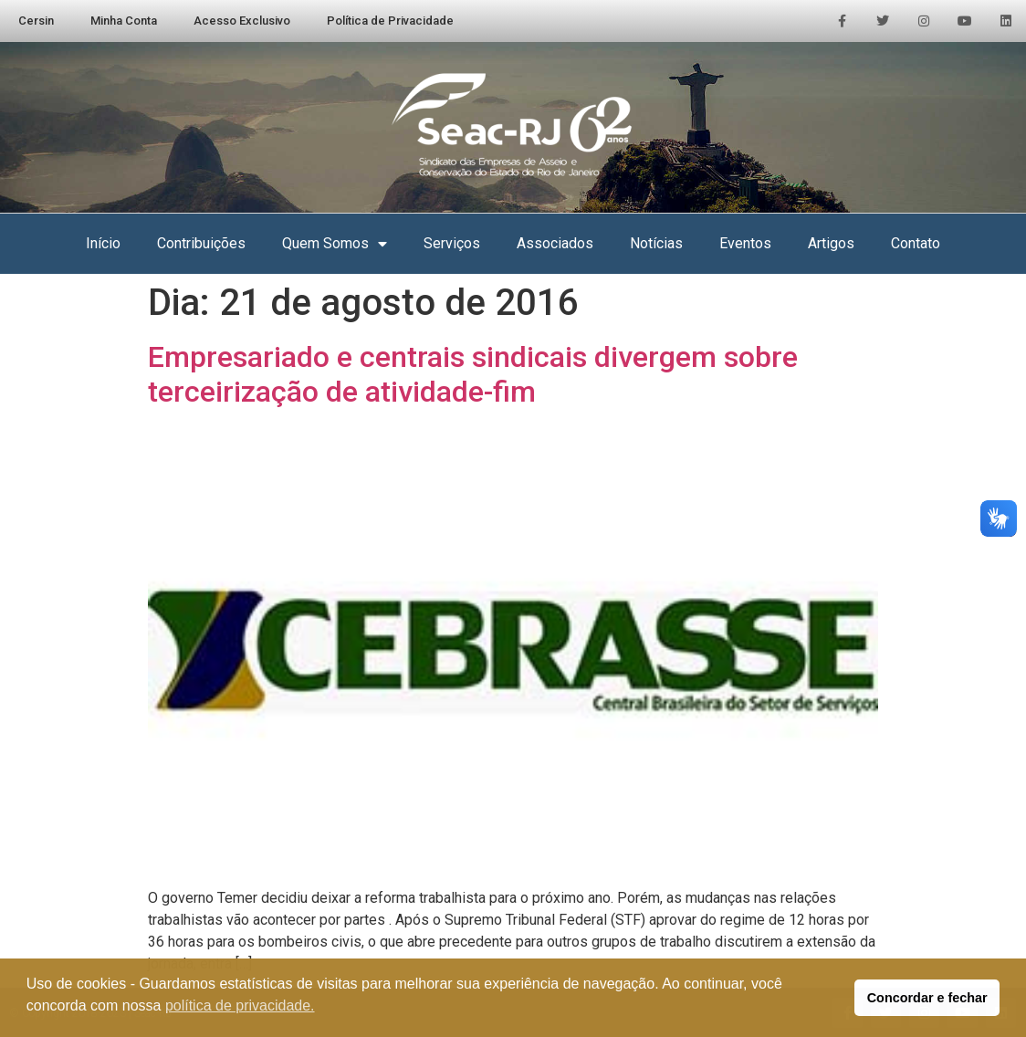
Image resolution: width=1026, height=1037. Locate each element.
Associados (555, 243)
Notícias (656, 243)
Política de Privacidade (390, 20)
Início (103, 243)
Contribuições (201, 243)
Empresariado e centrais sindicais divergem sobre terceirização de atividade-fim (473, 374)
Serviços (452, 243)
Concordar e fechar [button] (927, 997)
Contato (915, 243)
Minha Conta (123, 20)
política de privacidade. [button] (240, 1005)
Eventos (745, 243)
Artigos (831, 243)
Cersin (36, 20)
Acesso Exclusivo (242, 20)
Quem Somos (334, 243)
